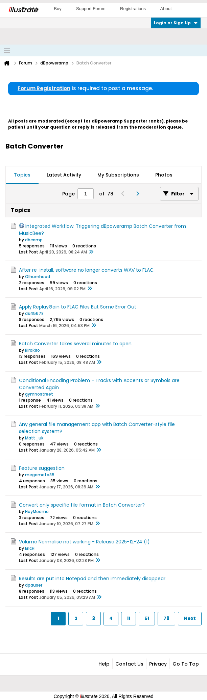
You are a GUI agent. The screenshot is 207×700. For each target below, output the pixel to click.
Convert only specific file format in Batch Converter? (82, 505)
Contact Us (129, 664)
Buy (57, 8)
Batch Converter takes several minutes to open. (76, 343)
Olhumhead (37, 276)
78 (166, 618)
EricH (29, 548)
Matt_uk (34, 438)
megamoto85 (39, 475)
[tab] (22, 175)
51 (146, 618)
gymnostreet (39, 394)
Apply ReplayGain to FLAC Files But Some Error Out (77, 306)
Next (190, 618)
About (166, 8)
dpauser (33, 585)
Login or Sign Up (176, 23)
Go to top (185, 664)
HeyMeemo (37, 511)
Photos (163, 174)
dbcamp (34, 240)
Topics (22, 174)
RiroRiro (32, 350)
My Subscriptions (118, 174)
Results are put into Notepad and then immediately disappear (92, 578)
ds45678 (34, 313)
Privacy (158, 664)
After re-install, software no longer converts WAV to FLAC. (87, 270)
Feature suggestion (42, 468)
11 (128, 618)
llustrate (23, 10)
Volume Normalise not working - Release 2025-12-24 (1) (84, 541)
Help (104, 664)
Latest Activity (64, 174)
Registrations (133, 8)
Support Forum (91, 8)
